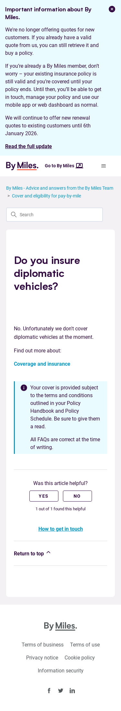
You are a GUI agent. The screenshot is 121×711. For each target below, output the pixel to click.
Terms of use (85, 645)
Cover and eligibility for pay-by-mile (46, 195)
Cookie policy (80, 658)
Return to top (33, 553)
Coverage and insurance (42, 364)
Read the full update (28, 146)
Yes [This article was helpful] (43, 496)
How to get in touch (60, 529)
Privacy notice (42, 658)
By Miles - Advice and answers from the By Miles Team (59, 188)
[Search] (54, 214)
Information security (61, 671)
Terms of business (43, 645)
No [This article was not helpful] (77, 496)
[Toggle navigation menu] (103, 166)
